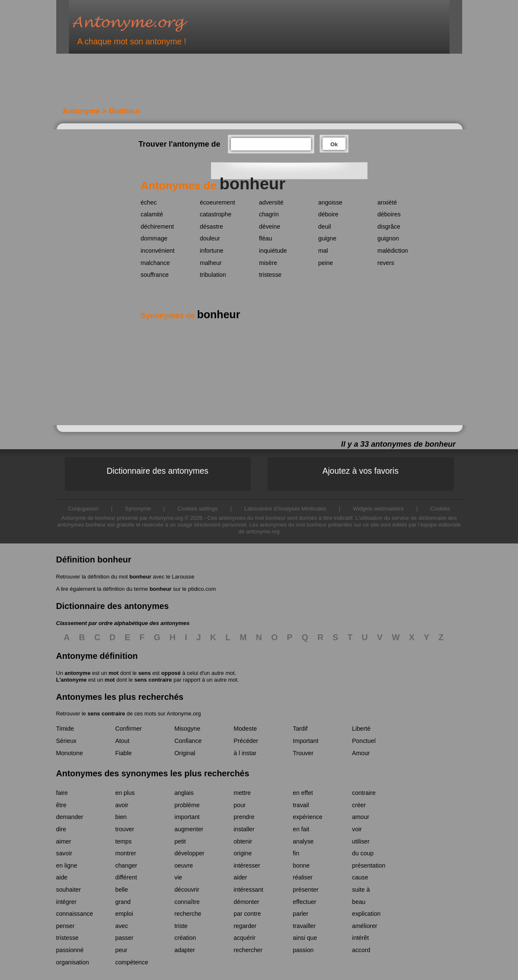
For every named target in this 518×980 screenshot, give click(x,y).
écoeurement (217, 202)
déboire (328, 214)
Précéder (246, 740)
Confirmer (128, 728)
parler (301, 913)
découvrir (187, 889)
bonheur (140, 576)
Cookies (440, 508)
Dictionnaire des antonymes (157, 470)
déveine (269, 226)
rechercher (248, 950)
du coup (363, 853)
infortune (212, 250)
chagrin (269, 214)
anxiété (387, 202)
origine (243, 853)
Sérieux (66, 740)
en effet (303, 792)
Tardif (300, 728)
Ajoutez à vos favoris (361, 470)
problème (187, 805)
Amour (361, 753)
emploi (124, 913)
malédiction (393, 250)
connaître (187, 901)
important (187, 816)
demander (69, 816)
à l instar (245, 753)
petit (180, 841)
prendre (244, 816)
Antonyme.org (142, 23)
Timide (65, 728)
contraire (364, 792)
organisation (72, 962)
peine (325, 262)
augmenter (189, 829)
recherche (188, 913)
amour (361, 816)
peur (121, 950)
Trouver (303, 753)
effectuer (304, 901)
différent (126, 877)
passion (303, 950)
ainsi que (305, 937)
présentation (369, 865)
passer (124, 937)
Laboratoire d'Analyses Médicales (285, 508)
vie (178, 877)
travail (301, 805)
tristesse (270, 274)
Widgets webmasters (378, 508)
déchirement (157, 226)
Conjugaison (83, 508)
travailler (304, 926)
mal (323, 250)
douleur (210, 238)
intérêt (360, 937)
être (61, 805)
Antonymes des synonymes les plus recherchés (152, 773)
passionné (70, 950)
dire (61, 829)
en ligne (66, 865)
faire (62, 792)
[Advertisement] (204, 84)
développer (190, 853)
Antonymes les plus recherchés (120, 697)
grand (123, 901)
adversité (271, 202)
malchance (155, 262)
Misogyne (187, 728)
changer (126, 865)
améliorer (365, 926)
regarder (245, 926)
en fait (301, 829)
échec (149, 202)
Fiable (123, 753)
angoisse (330, 202)
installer (244, 829)
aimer (63, 841)
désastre (211, 226)
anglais (184, 792)
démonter (246, 901)
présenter (305, 889)
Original (185, 753)
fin (296, 853)
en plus (125, 792)
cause (360, 877)
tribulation (213, 274)
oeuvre (184, 865)
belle (121, 889)
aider (240, 877)
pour (240, 805)
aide (62, 877)
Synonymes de (190, 315)
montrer (125, 853)
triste (181, 926)
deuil (324, 226)
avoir (122, 805)
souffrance (155, 274)
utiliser (361, 841)
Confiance (188, 740)
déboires (389, 214)
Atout (122, 740)
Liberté (361, 728)
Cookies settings (198, 508)
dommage (154, 238)
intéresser (247, 865)
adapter (185, 950)
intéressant (248, 889)
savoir (64, 853)
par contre (247, 913)
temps (123, 841)
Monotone (69, 753)
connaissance (74, 913)
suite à (361, 889)
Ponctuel (364, 740)
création (185, 937)
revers (386, 262)
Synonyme (138, 508)
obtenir (243, 841)
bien (121, 816)
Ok (333, 144)
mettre (242, 792)
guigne (327, 238)
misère (268, 262)
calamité (152, 214)
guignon (388, 238)
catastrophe (216, 214)
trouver (124, 829)
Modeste (245, 728)
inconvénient (158, 250)
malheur (211, 262)
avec (121, 926)
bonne (301, 865)
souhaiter (68, 889)
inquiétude (273, 250)
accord (361, 950)
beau (359, 901)
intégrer (66, 901)
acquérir (245, 937)
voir (357, 829)
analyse (303, 841)
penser (65, 926)
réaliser (303, 877)
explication (366, 913)
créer (359, 805)
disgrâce (389, 226)
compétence (131, 962)
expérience (308, 816)
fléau (265, 238)
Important (305, 740)
